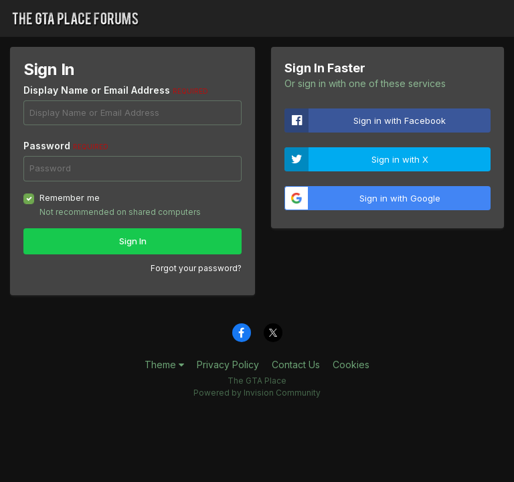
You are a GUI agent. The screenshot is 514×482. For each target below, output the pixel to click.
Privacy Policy (228, 364)
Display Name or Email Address (115, 90)
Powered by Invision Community (257, 393)
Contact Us (296, 364)
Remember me (69, 197)
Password (65, 145)
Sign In (133, 241)
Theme (164, 364)
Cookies (351, 364)
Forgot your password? (196, 268)
